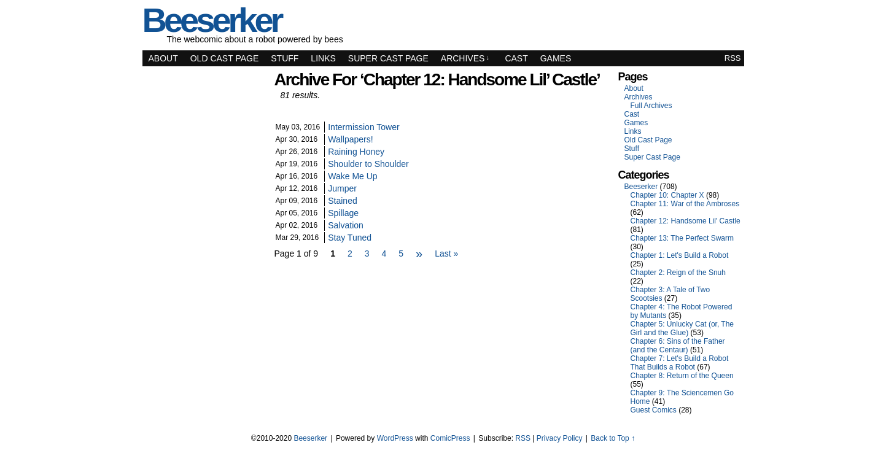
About (163, 58)
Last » (446, 253)
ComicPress (450, 438)
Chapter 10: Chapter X (667, 195)
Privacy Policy (560, 438)
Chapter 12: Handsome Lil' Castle (685, 221)
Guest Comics (654, 410)
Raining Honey (356, 152)
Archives (465, 58)
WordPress (395, 438)
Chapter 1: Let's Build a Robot (680, 255)
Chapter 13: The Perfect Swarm (682, 238)
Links (323, 58)
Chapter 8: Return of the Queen (682, 375)
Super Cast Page (388, 58)
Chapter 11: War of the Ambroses (685, 203)
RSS (733, 58)
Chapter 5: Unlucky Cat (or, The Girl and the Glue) (682, 328)
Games (556, 58)
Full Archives (651, 105)
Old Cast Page (224, 58)
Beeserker (641, 186)
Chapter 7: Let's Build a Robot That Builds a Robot (680, 362)
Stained (342, 201)
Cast (516, 58)
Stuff (284, 58)
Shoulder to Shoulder (368, 164)
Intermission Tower (363, 127)
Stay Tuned (349, 237)
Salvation (345, 225)
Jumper (342, 188)
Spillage (343, 213)
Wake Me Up (352, 176)
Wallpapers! (350, 139)
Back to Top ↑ (613, 438)
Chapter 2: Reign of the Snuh (678, 272)
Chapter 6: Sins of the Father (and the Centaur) (678, 345)
